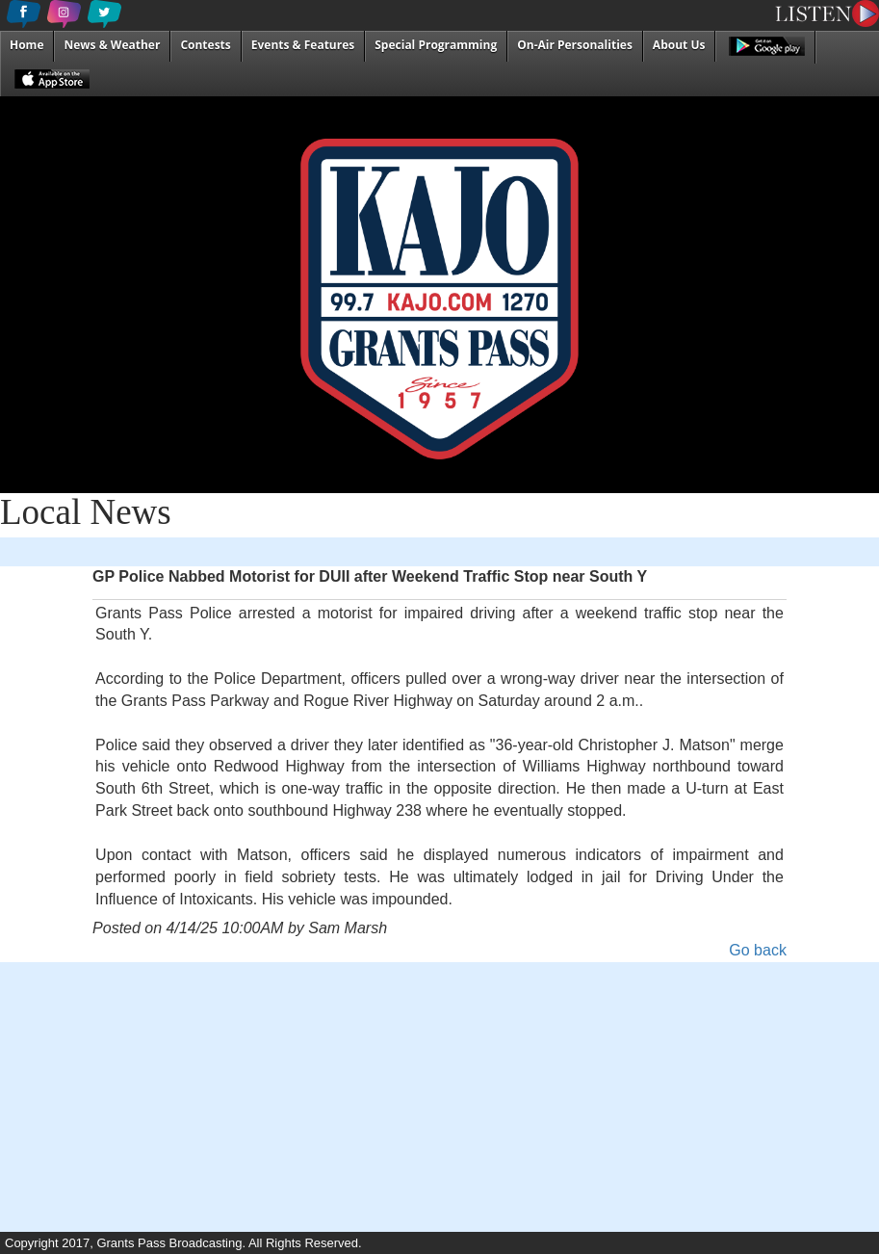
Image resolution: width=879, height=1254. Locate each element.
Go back (758, 950)
